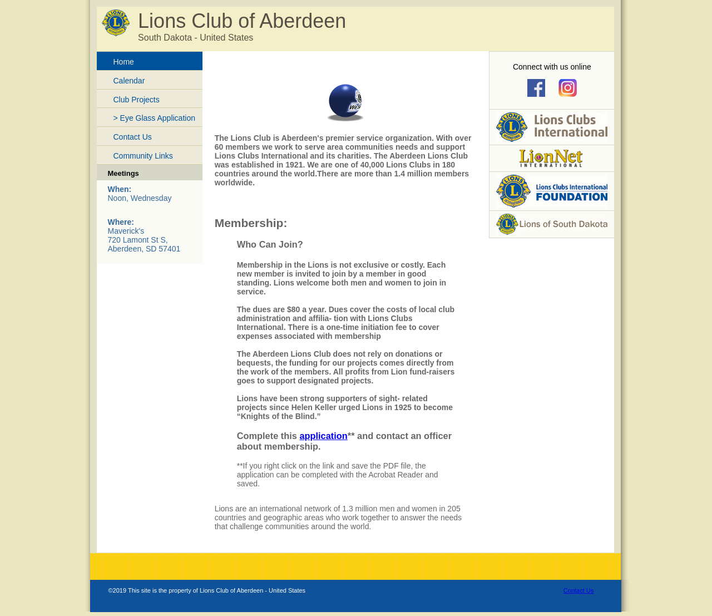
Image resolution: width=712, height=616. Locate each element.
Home (123, 61)
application (323, 436)
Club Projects (136, 99)
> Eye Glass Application (154, 118)
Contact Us (132, 136)
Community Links (143, 155)
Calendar (129, 80)
